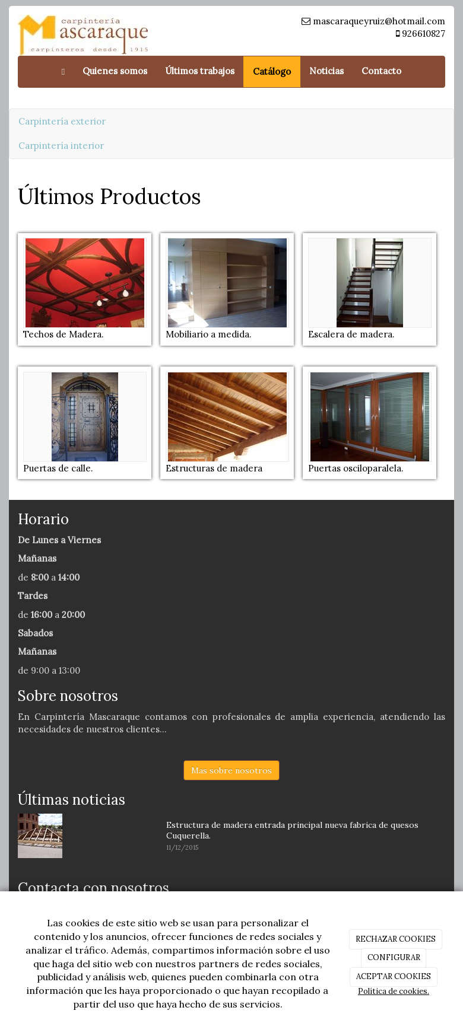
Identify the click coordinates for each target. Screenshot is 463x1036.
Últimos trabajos (199, 70)
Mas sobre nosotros (231, 770)
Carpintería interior (61, 145)
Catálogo (272, 71)
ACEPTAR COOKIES (393, 976)
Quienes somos (115, 70)
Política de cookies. (393, 991)
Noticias (326, 70)
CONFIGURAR (393, 957)
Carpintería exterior (62, 121)
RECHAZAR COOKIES (396, 939)
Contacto (381, 70)
